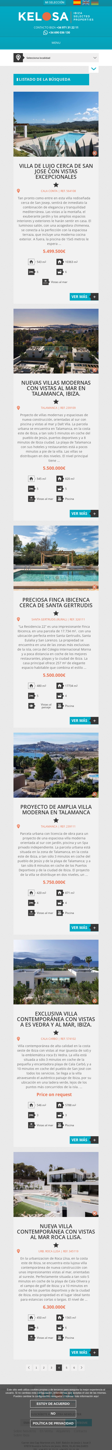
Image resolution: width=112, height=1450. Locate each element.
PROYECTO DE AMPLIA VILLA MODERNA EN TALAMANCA (56, 809)
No (53, 1413)
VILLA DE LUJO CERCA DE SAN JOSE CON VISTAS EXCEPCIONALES (56, 171)
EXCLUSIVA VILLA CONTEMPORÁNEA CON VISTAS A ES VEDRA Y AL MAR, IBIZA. (56, 1019)
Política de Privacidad (53, 1423)
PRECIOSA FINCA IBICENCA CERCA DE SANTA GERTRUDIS (56, 602)
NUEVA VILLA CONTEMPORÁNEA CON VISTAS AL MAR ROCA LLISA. (56, 1231)
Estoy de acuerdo (53, 1404)
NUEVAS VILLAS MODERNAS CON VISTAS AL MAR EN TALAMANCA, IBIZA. (56, 388)
